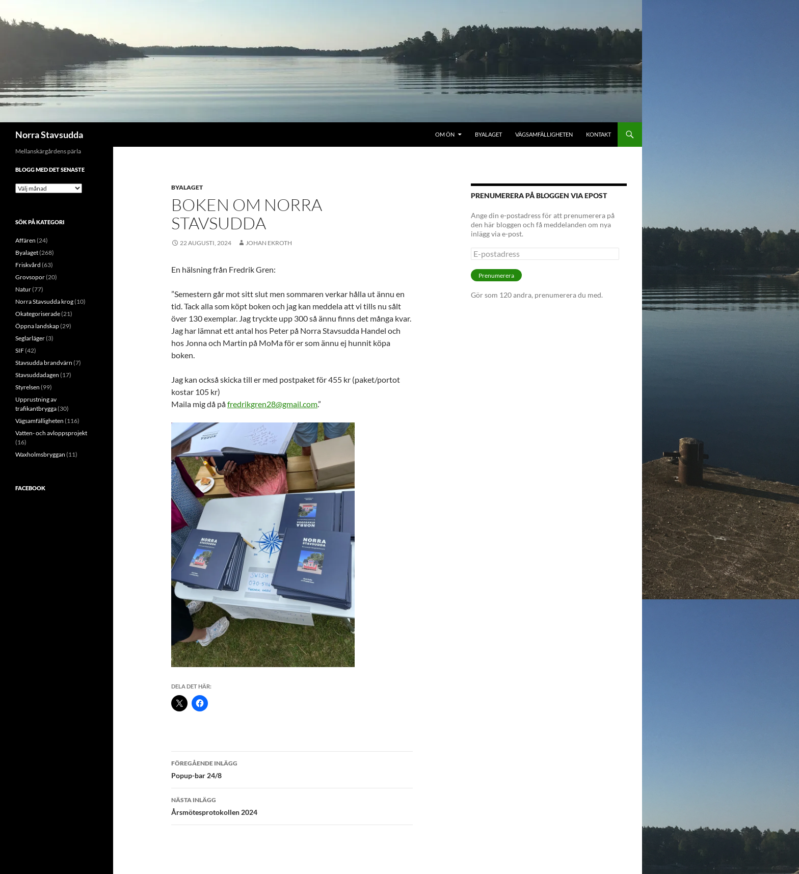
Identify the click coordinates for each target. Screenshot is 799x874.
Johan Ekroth (269, 243)
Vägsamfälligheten (544, 134)
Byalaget (488, 134)
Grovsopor (30, 277)
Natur (23, 289)
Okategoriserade (37, 313)
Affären (25, 240)
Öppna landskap (37, 326)
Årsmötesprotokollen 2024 (292, 805)
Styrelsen (27, 387)
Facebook (30, 488)
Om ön (445, 134)
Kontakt (598, 134)
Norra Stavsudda (49, 134)
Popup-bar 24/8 (292, 768)
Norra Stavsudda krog (44, 301)
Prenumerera (496, 275)
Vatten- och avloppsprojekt (51, 433)
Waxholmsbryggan (40, 454)
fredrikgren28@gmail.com (272, 404)
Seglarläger (30, 338)
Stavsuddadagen (37, 375)
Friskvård (28, 265)
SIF (19, 350)
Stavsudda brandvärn (43, 362)
